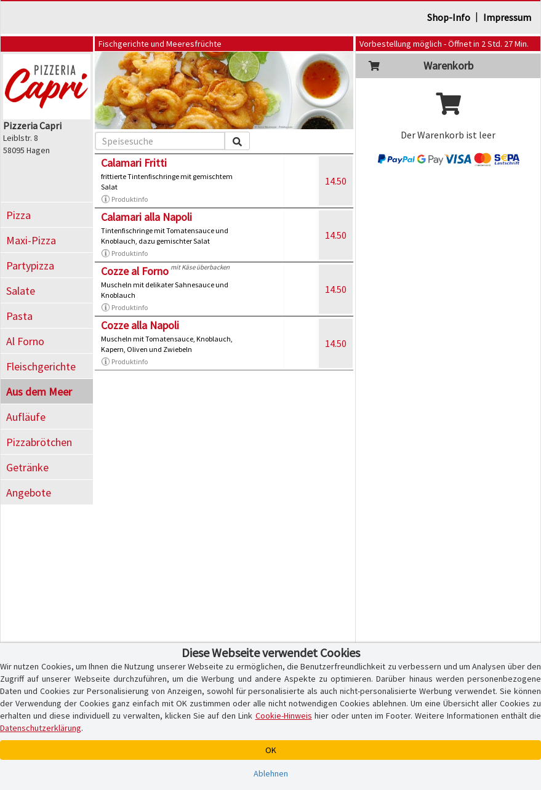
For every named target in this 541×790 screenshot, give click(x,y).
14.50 (336, 181)
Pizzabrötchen (39, 442)
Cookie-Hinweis (283, 715)
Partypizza (30, 265)
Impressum (507, 17)
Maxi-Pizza (31, 240)
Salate (20, 291)
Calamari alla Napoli (146, 217)
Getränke (27, 467)
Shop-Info (448, 17)
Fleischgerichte (41, 366)
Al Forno (25, 341)
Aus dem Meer (39, 392)
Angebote (28, 492)
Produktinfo (124, 199)
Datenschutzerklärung (40, 727)
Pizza (18, 215)
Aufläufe (26, 417)
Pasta (19, 316)
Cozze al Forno (135, 271)
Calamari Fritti (134, 163)
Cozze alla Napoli (140, 325)
